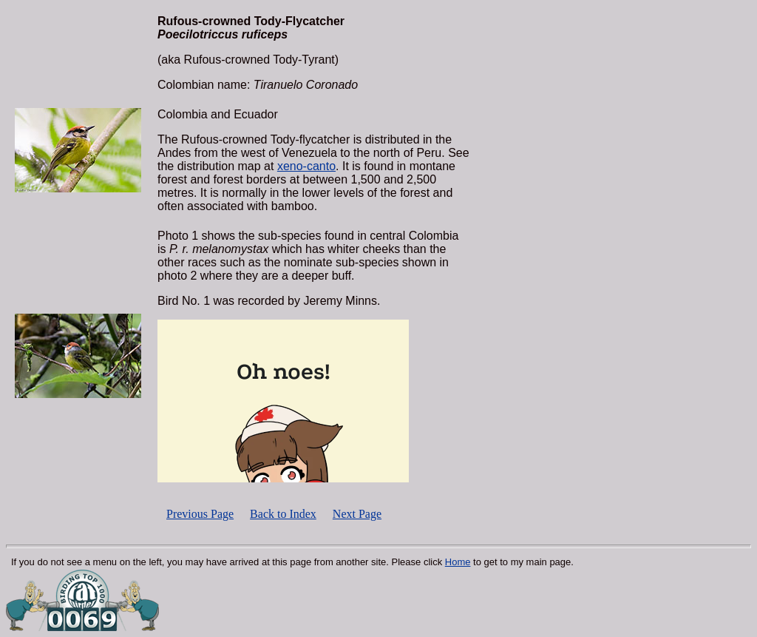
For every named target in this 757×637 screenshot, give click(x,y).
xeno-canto (306, 166)
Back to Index (283, 514)
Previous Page (200, 514)
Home (458, 561)
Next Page (357, 514)
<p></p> (283, 401)
